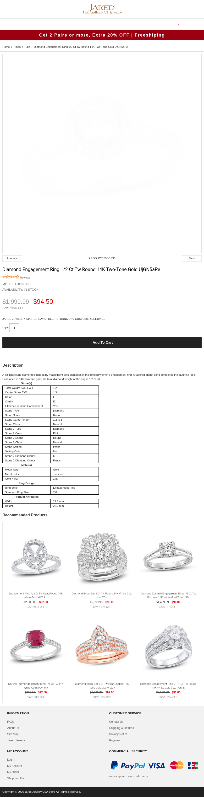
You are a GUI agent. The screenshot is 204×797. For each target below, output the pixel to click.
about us (13, 728)
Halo (27, 46)
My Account (14, 766)
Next (192, 258)
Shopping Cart (16, 778)
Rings (17, 46)
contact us (116, 721)
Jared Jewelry (16, 740)
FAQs (10, 721)
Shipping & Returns (121, 728)
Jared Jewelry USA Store (40, 791)
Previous (12, 258)
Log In (11, 759)
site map (12, 734)
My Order (13, 772)
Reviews (16, 277)
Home (6, 46)
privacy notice (118, 734)
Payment (115, 740)
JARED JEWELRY (14, 318)
